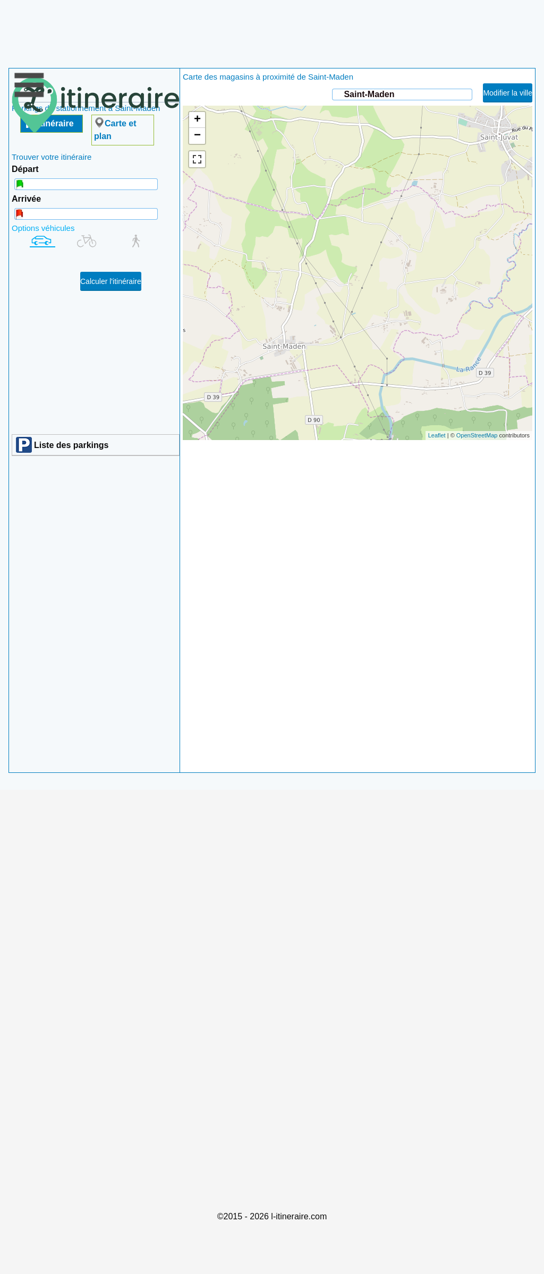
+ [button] (197, 120)
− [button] (197, 136)
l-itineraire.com (299, 1216)
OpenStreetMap (477, 435)
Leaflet (437, 435)
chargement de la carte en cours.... (356, 273)
